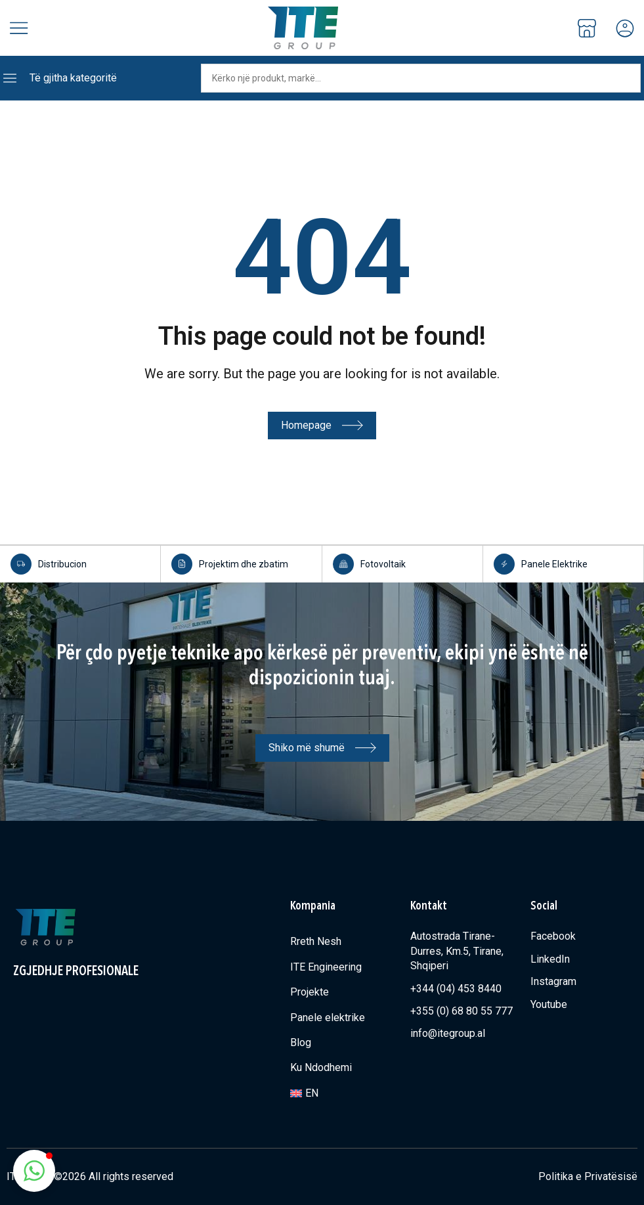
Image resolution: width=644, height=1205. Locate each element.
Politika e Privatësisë (587, 1176)
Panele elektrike (327, 1017)
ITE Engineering (326, 966)
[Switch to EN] (343, 1092)
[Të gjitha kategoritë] (10, 78)
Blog (300, 1042)
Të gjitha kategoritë (73, 78)
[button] (34, 1171)
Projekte (309, 991)
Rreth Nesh (315, 940)
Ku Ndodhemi (321, 1067)
